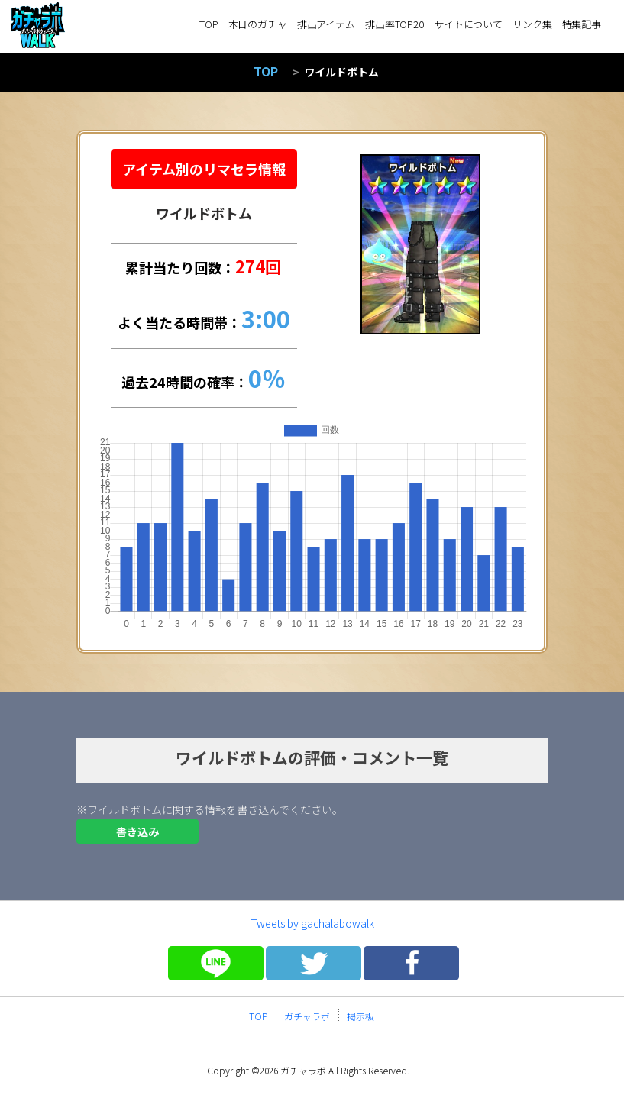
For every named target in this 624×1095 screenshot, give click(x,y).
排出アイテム (326, 24)
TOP (208, 24)
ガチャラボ (307, 1015)
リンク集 (531, 24)
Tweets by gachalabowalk (312, 923)
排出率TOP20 (394, 24)
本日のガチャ (257, 24)
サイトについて (468, 24)
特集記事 (581, 24)
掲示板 (360, 1015)
